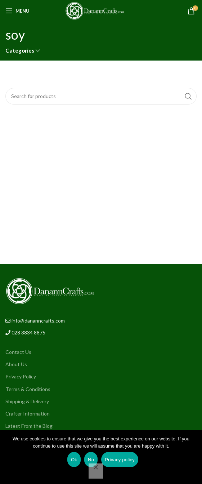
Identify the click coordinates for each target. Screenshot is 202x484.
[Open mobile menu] (17, 11)
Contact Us (18, 352)
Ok (74, 459)
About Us (16, 364)
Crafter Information (27, 413)
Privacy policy (120, 459)
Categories (19, 50)
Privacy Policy (20, 376)
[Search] (101, 96)
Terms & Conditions (27, 389)
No (91, 459)
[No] (96, 471)
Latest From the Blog (29, 426)
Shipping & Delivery (27, 401)
